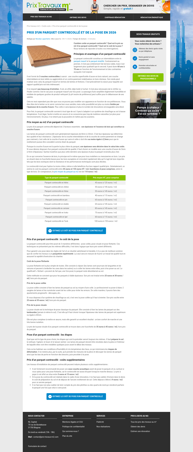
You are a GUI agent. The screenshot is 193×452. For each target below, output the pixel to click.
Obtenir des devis (138, 426)
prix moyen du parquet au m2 (66, 171)
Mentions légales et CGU (72, 422)
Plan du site (67, 436)
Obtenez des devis (78, 17)
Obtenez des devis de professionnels (148, 77)
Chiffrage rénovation (115, 17)
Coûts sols (46, 26)
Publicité (100, 422)
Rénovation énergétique (151, 17)
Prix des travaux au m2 (41, 16)
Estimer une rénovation (140, 431)
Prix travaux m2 (33, 26)
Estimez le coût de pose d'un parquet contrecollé (78, 230)
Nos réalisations (103, 426)
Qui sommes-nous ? (70, 431)
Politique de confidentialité (73, 426)
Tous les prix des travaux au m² (144, 422)
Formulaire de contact (37, 446)
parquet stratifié (97, 61)
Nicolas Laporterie (43, 39)
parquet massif (80, 61)
